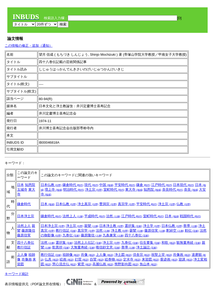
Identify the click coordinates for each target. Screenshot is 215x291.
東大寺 (134, 189)
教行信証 (66, 230)
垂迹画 (169, 259)
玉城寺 (22, 189)
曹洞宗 (108, 204)
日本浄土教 (111, 226)
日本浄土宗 (25, 216)
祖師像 (71, 255)
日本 (20, 185)
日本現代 (183, 185)
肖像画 (27, 259)
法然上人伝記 (88, 243)
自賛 (97, 259)
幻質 (82, 259)
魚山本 (148, 264)
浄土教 (120, 230)
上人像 (22, 255)
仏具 (52, 259)
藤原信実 (24, 235)
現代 (91, 185)
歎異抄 (61, 247)
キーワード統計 (17, 274)
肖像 (88, 255)
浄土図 (123, 255)
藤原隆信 (28, 230)
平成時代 (94, 216)
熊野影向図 (126, 264)
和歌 (168, 243)
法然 (113, 216)
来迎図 (150, 259)
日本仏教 (51, 185)
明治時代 (73, 189)
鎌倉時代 (72, 185)
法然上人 (72, 216)
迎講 (186, 259)
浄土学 (152, 226)
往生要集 (150, 243)
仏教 (183, 204)
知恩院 (30, 185)
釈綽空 (175, 230)
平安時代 (124, 185)
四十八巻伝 (137, 235)
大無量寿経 (83, 247)
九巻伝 (71, 235)
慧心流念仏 (64, 264)
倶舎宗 (141, 255)
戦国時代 (190, 216)
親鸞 (91, 226)
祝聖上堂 (161, 255)
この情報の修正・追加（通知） (29, 46)
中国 (106, 185)
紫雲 (84, 264)
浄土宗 (94, 189)
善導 (190, 226)
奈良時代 (172, 189)
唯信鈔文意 (108, 247)
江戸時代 (161, 185)
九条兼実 (113, 235)
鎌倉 (143, 185)
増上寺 (53, 189)
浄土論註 (146, 247)
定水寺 (132, 259)
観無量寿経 (188, 243)
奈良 (191, 189)
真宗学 (126, 204)
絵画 (67, 259)
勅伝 (192, 230)
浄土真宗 (87, 204)
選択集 (133, 226)
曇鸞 (136, 230)
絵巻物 (113, 259)
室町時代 (113, 189)
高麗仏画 (102, 264)
